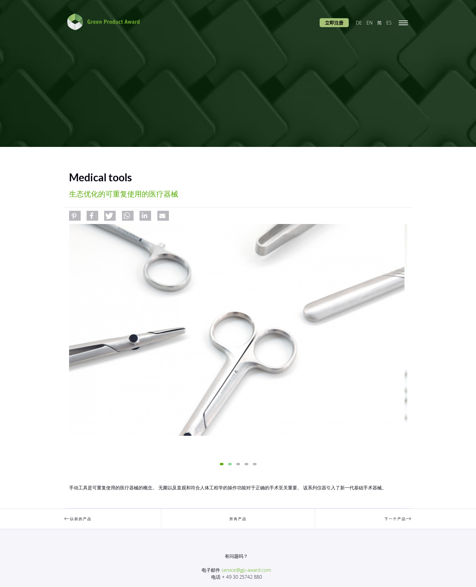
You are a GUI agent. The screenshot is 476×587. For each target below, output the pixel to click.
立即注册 (334, 23)
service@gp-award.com (246, 570)
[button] (75, 216)
